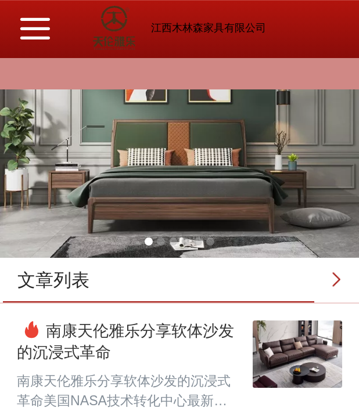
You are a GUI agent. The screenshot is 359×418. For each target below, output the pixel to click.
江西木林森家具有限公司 (208, 28)
